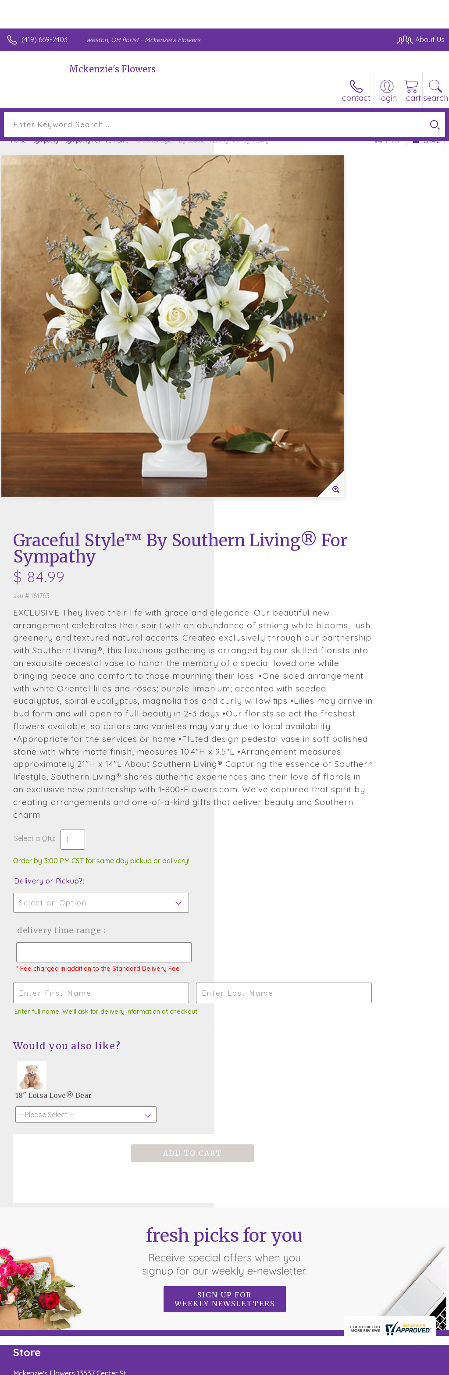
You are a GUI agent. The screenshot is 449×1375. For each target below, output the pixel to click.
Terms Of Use (244, 1366)
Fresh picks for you (225, 1037)
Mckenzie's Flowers (112, 69)
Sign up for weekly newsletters (225, 1085)
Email (426, 141)
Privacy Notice (295, 1366)
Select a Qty (248, 616)
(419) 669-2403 (44, 39)
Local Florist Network (358, 1366)
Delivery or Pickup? (262, 658)
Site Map (412, 1366)
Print (389, 141)
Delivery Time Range (271, 708)
